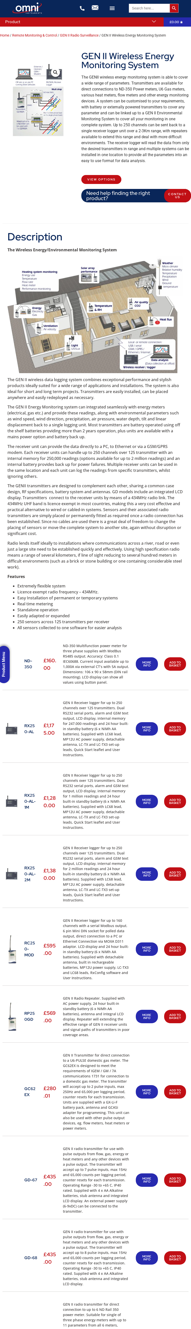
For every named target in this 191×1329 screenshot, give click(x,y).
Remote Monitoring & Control (34, 35)
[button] (112, 8)
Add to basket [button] (175, 664)
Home (4, 35)
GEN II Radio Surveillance (79, 35)
